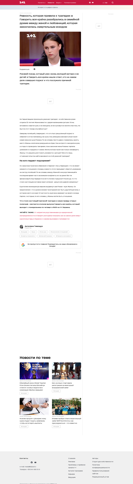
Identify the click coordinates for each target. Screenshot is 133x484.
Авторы (95, 458)
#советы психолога (28, 236)
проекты (42, 2)
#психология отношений (59, 232)
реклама (71, 461)
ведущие (71, 477)
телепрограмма (70, 2)
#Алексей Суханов (45, 236)
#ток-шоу (43, 232)
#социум (24, 232)
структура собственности (102, 461)
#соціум (24, 393)
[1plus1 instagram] (21, 462)
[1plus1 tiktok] (28, 462)
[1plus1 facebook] (32, 462)
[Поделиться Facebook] (34, 69)
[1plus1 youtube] (35, 462)
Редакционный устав (100, 477)
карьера (71, 474)
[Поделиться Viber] (37, 69)
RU (106, 2)
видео (59, 2)
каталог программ (75, 471)
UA (103, 2)
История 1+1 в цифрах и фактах (48, 7)
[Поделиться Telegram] (31, 69)
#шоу (33, 232)
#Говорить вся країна (63, 236)
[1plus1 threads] (24, 462)
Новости (51, 2)
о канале (71, 458)
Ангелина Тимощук (34, 226)
